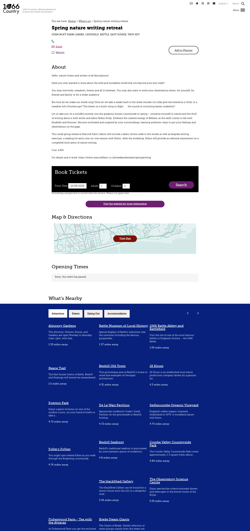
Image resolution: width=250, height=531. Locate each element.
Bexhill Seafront (111, 442)
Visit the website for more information (125, 204)
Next (198, 313)
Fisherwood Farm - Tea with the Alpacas (70, 521)
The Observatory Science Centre (169, 480)
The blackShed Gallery (116, 481)
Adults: (95, 186)
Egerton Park (58, 403)
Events (75, 313)
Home (72, 21)
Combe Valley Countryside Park (170, 443)
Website (60, 52)
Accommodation (117, 313)
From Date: (61, 185)
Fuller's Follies (59, 449)
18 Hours (156, 366)
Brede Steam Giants (114, 519)
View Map (125, 238)
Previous (187, 313)
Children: (117, 186)
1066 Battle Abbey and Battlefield (167, 327)
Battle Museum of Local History (123, 326)
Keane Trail (57, 368)
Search (181, 185)
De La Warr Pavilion (114, 405)
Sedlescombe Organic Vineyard (174, 405)
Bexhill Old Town (112, 366)
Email (59, 46)
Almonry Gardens (62, 326)
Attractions (58, 313)
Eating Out (93, 313)
